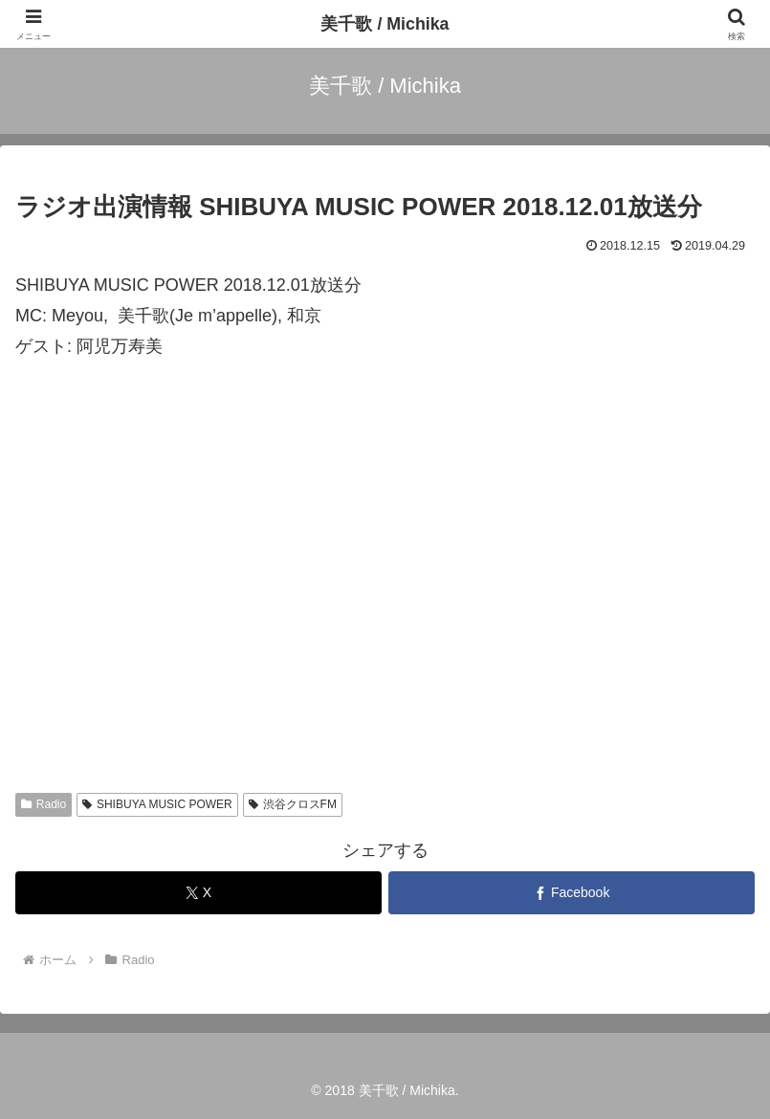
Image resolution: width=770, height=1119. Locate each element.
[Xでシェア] (198, 892)
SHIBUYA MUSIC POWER (157, 804)
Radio (43, 804)
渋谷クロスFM (293, 804)
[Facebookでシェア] (571, 892)
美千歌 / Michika (385, 23)
